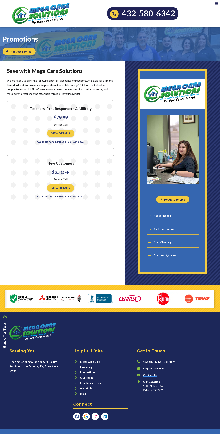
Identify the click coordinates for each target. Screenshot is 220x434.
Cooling (26, 361)
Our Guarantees (90, 383)
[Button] (19, 51)
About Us (86, 388)
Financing (86, 367)
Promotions (87, 372)
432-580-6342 (152, 361)
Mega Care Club (90, 361)
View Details (60, 133)
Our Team (86, 377)
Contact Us (150, 375)
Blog (83, 393)
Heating (14, 361)
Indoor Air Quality (45, 361)
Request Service (153, 368)
